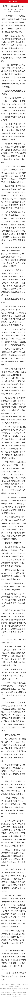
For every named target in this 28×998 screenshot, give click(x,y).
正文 (19, 1)
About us (7, 984)
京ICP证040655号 (18, 994)
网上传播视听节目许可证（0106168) (7, 994)
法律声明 (11, 986)
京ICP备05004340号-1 (17, 996)
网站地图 (17, 986)
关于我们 (2, 984)
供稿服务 (24, 984)
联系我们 (13, 984)
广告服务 (19, 984)
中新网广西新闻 (12, 1)
